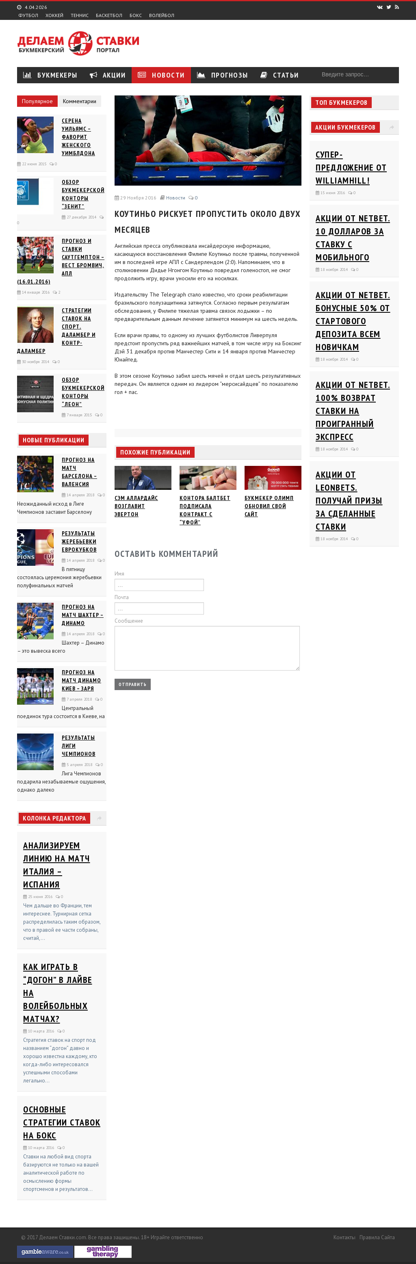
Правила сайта (377, 1237)
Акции (108, 75)
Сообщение (129, 620)
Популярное (37, 101)
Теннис (80, 15)
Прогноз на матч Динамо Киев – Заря (81, 680)
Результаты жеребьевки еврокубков (79, 541)
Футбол (28, 15)
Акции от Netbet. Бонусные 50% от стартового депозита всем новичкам (353, 321)
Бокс (136, 15)
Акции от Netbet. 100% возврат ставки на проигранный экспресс (353, 410)
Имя (119, 573)
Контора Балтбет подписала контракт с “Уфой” (205, 510)
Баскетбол (109, 15)
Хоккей (54, 15)
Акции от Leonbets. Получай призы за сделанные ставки (349, 500)
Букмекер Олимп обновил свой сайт (269, 506)
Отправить (133, 684)
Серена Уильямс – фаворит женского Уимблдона (78, 137)
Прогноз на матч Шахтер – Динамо (83, 615)
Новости (161, 75)
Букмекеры (50, 75)
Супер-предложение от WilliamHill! (351, 167)
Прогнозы (222, 75)
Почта (122, 597)
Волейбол (161, 15)
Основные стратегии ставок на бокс (61, 1122)
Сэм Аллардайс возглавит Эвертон (136, 506)
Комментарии (79, 101)
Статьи (279, 75)
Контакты (344, 1237)
